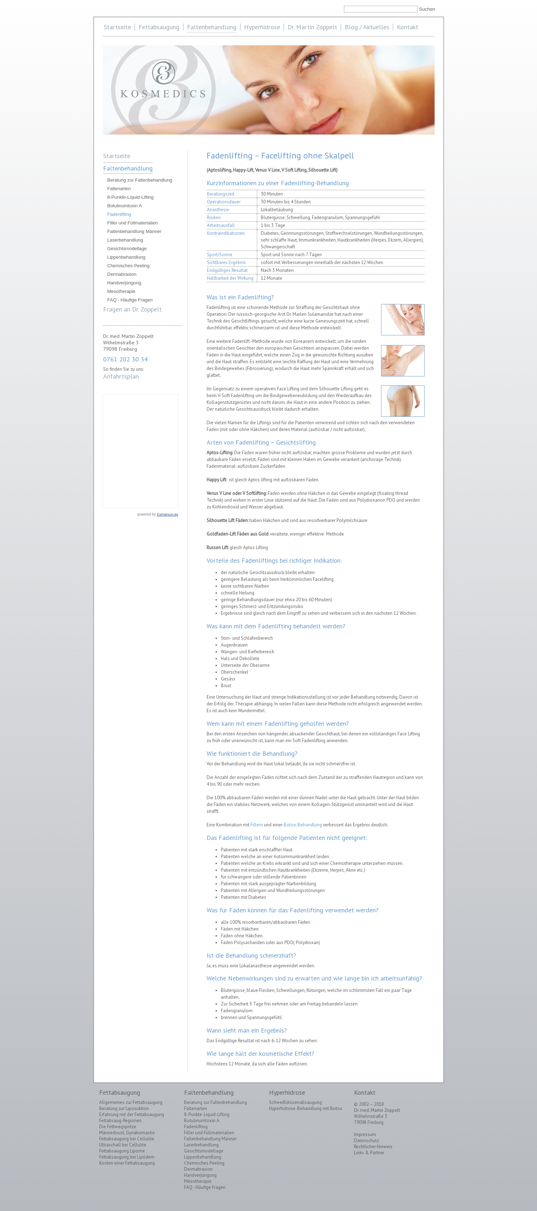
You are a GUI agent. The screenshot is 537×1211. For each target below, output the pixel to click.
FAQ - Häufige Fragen (130, 300)
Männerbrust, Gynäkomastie (127, 1133)
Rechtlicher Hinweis (373, 1147)
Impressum (365, 1134)
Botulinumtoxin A (124, 205)
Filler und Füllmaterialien (132, 223)
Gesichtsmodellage (127, 248)
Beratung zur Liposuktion (124, 1108)
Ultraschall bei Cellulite (122, 1145)
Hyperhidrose (262, 27)
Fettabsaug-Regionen (120, 1121)
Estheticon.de (167, 514)
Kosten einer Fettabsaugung (127, 1163)
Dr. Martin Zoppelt (312, 27)
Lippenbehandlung (126, 257)
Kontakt (407, 27)
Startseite (117, 27)
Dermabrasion (122, 274)
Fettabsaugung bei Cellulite (126, 1139)
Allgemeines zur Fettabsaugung (130, 1102)
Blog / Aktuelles (367, 27)
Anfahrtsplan (121, 376)
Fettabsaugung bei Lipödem (126, 1157)
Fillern (256, 825)
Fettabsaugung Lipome (122, 1151)
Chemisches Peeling (128, 265)
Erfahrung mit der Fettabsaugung (131, 1114)
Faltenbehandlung (212, 27)
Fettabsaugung (158, 27)
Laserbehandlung (125, 240)
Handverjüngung (124, 282)
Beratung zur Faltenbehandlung (139, 180)
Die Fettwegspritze (117, 1127)
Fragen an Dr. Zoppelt (132, 309)
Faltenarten (119, 188)
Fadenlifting (119, 214)
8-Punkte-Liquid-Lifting (130, 197)
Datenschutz (366, 1140)
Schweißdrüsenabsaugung (295, 1102)
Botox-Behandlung (303, 825)
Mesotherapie (121, 291)
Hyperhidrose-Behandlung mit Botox (306, 1108)
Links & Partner (369, 1153)
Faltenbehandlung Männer (134, 231)
